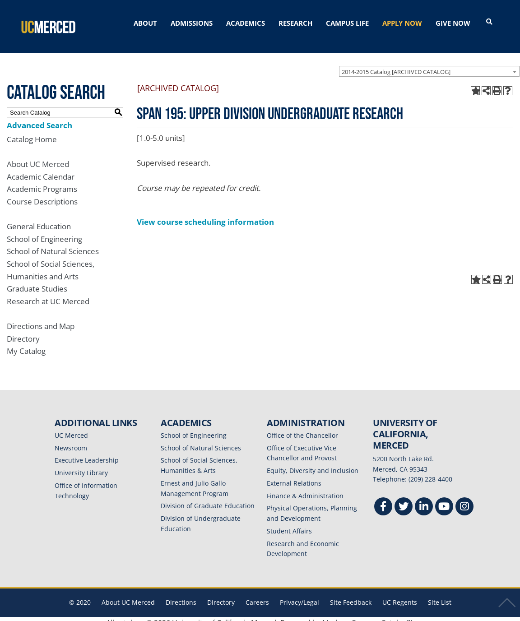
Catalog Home (32, 131)
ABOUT (145, 23)
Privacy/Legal (299, 595)
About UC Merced (38, 156)
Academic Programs (42, 181)
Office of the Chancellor (302, 427)
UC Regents (399, 595)
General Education (39, 218)
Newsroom (71, 440)
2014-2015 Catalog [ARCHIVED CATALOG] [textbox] (396, 64)
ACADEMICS (245, 23)
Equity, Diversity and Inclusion (312, 463)
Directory (23, 331)
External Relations (294, 475)
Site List (439, 595)
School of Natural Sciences (53, 244)
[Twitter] (403, 500)
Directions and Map (40, 318)
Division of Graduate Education (208, 498)
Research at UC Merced (48, 293)
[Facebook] (383, 500)
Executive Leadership (87, 453)
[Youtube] (444, 500)
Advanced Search (39, 117)
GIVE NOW (453, 23)
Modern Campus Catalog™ (367, 615)
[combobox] (429, 63)
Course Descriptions (42, 194)
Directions (181, 595)
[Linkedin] (423, 500)
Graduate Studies (37, 281)
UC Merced (71, 427)
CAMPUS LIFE (347, 23)
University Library (81, 465)
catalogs (130, 615)
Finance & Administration (305, 488)
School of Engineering (44, 231)
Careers (257, 595)
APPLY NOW (402, 23)
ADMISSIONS (192, 23)
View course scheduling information (205, 214)
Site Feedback (350, 595)
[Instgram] (464, 500)
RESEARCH (295, 23)
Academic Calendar (40, 169)
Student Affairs (289, 523)
